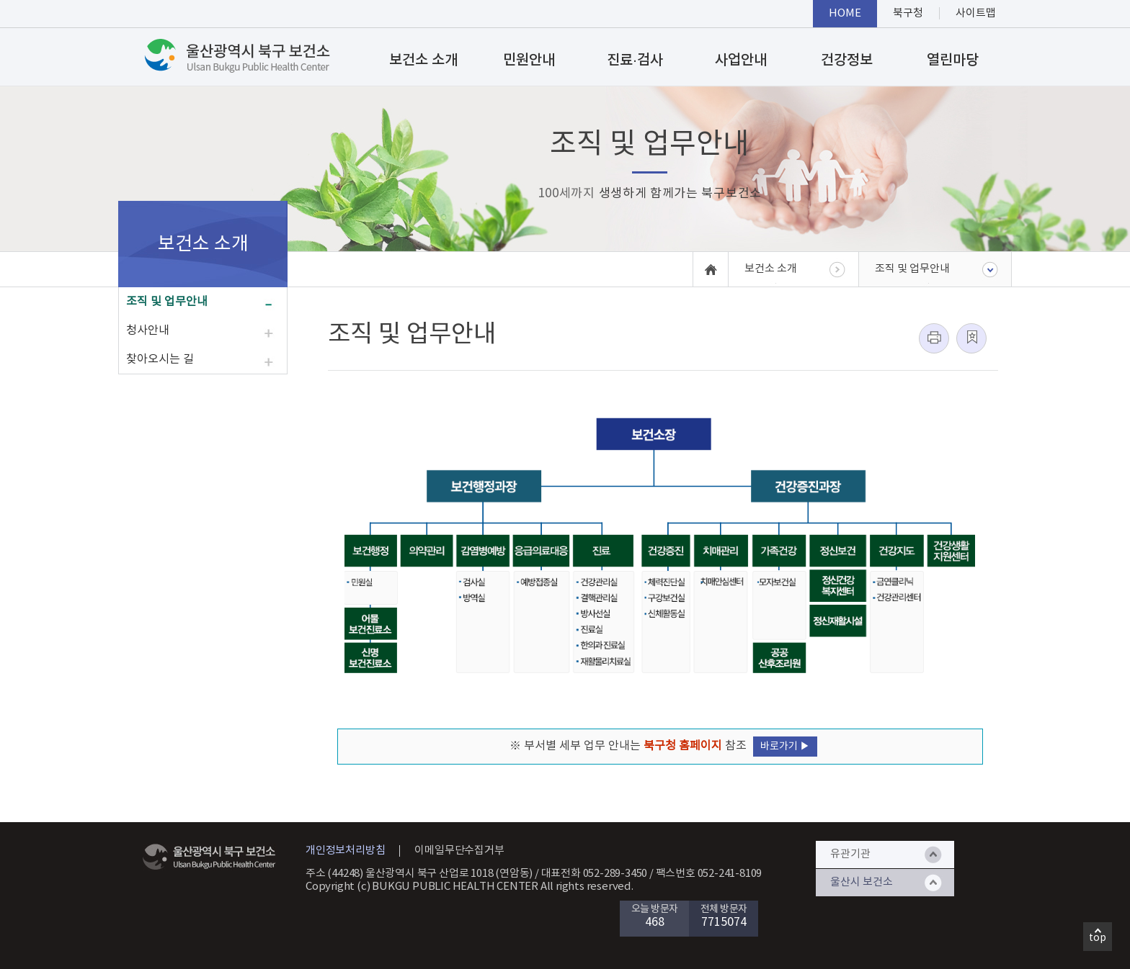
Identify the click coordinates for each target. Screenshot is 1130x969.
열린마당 (953, 60)
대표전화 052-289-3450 (594, 873)
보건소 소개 (423, 60)
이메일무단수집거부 (459, 850)
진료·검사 (635, 60)
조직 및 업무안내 (167, 301)
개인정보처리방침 (345, 850)
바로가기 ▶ (785, 746)
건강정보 (847, 60)
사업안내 (741, 60)
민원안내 (529, 60)
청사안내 (147, 330)
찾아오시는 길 (160, 359)
